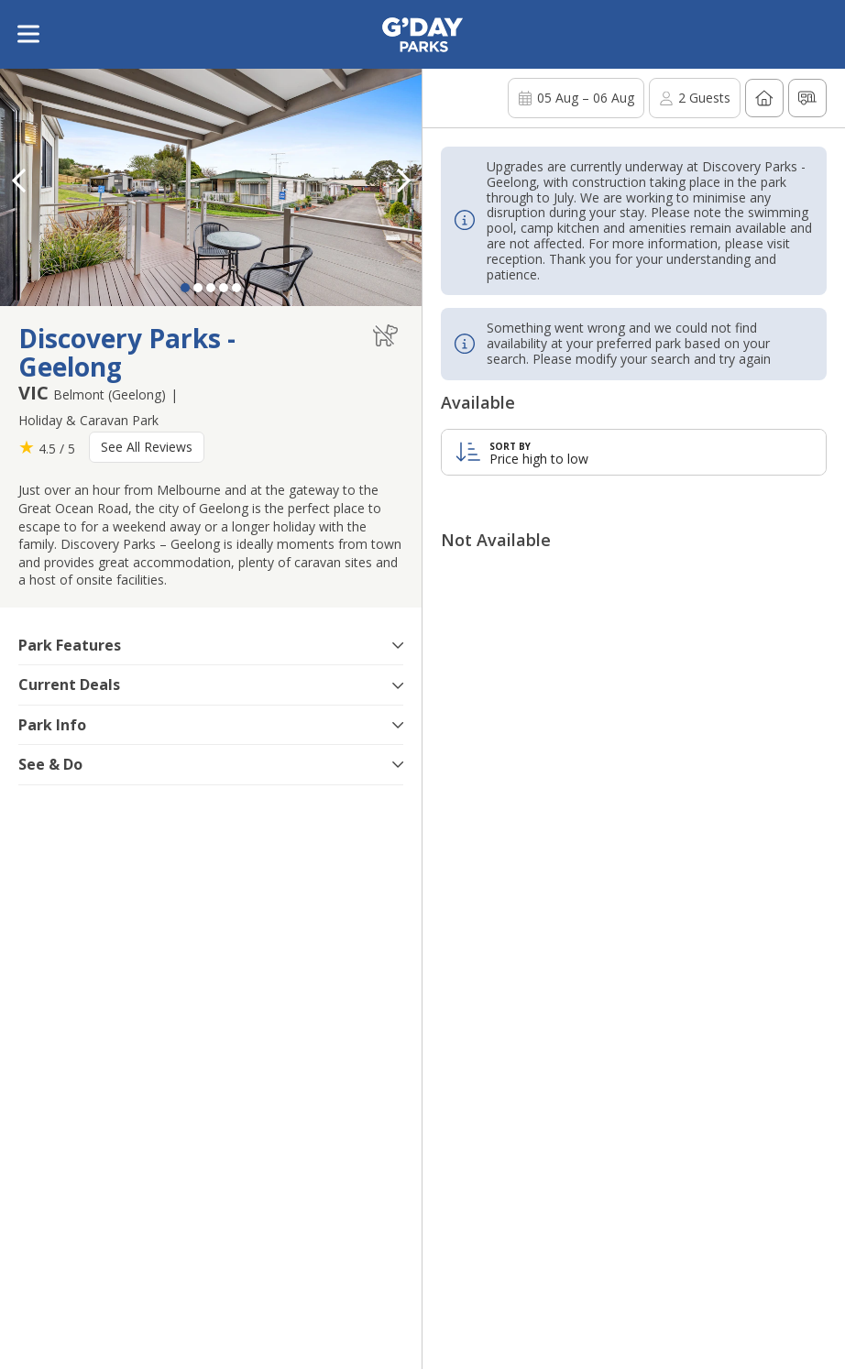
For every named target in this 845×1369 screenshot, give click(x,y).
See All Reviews (146, 446)
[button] (403, 180)
